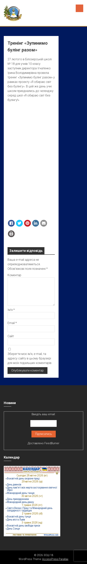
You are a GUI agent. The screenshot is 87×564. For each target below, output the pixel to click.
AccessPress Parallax (55, 559)
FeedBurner (51, 443)
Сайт (11, 336)
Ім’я (11, 310)
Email (12, 323)
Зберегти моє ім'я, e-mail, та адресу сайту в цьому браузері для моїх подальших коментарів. (30, 358)
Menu (79, 8)
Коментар (14, 275)
